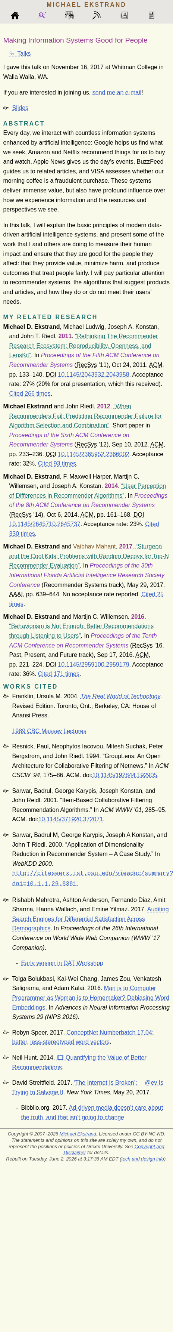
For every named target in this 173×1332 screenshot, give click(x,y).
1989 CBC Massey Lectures (49, 731)
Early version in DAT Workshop (62, 961)
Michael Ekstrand (78, 1132)
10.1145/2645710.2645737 (44, 524)
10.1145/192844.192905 (124, 775)
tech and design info (142, 1157)
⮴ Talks (20, 53)
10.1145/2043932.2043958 (93, 374)
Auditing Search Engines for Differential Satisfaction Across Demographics (90, 917)
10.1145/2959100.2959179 (93, 664)
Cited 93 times (57, 463)
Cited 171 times (58, 674)
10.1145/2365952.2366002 (93, 454)
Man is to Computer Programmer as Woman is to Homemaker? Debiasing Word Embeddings (90, 996)
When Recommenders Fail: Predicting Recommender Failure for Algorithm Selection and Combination (85, 416)
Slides (20, 108)
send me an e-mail (117, 92)
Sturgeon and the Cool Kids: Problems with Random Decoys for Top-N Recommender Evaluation (89, 556)
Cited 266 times (29, 393)
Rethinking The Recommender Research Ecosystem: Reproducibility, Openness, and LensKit (83, 345)
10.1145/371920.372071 (70, 819)
